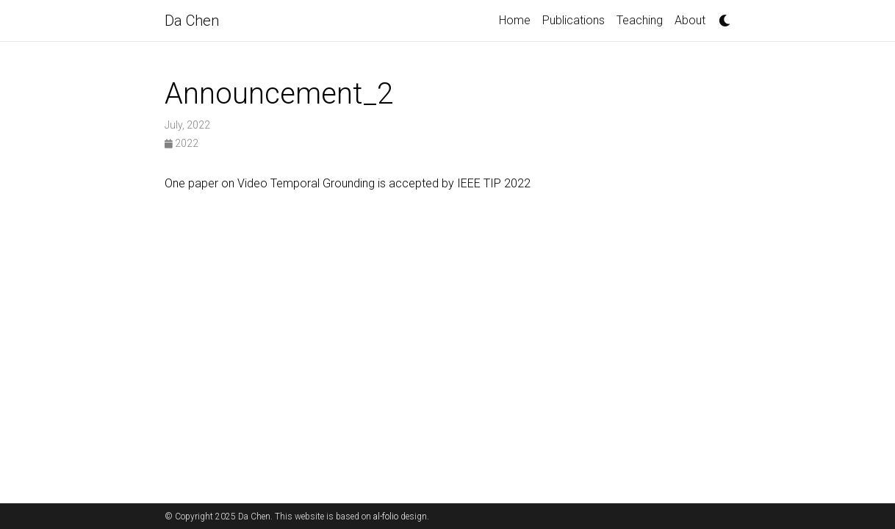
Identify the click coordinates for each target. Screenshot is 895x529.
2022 (181, 143)
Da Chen (192, 20)
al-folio (385, 516)
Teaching (640, 20)
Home (515, 20)
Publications (573, 20)
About (690, 20)
